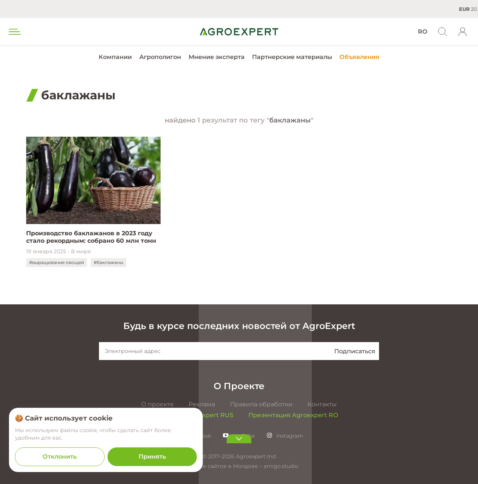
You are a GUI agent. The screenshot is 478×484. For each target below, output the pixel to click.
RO (422, 31)
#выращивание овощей (56, 262)
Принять (152, 456)
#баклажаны (108, 262)
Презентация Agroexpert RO (293, 415)
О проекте (157, 404)
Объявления (359, 56)
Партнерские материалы (292, 56)
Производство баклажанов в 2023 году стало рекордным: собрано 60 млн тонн (91, 237)
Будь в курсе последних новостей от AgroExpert (239, 325)
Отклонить (60, 456)
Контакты (322, 404)
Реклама (202, 404)
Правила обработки (261, 404)
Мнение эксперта (217, 56)
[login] (462, 31)
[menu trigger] (14, 32)
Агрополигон (160, 56)
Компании (115, 56)
